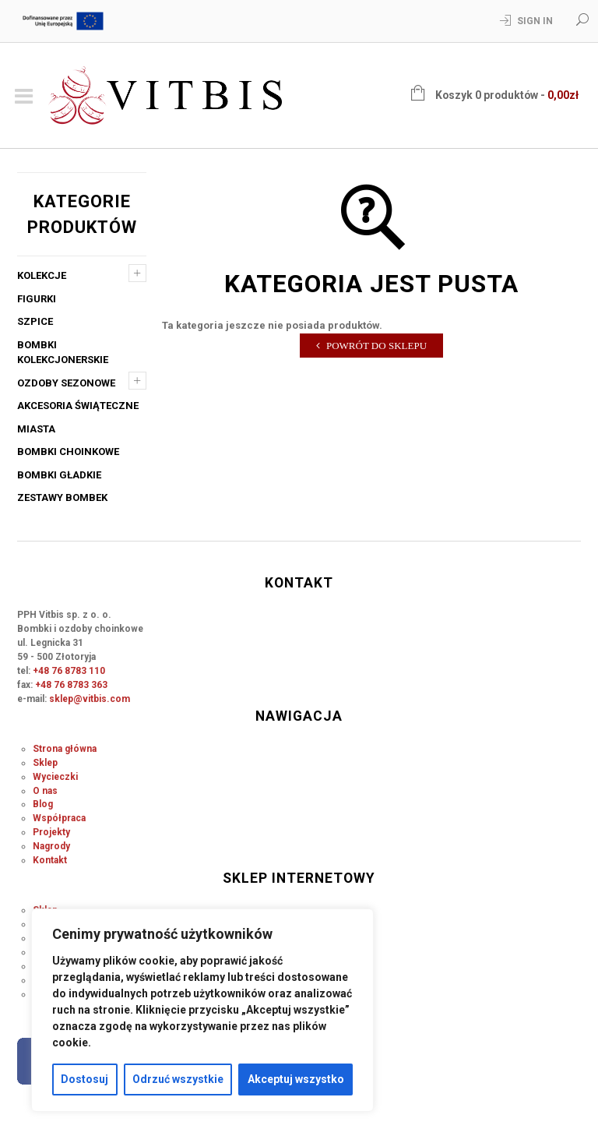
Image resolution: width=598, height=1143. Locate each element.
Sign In (535, 21)
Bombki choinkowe (68, 451)
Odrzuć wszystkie (177, 1079)
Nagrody (51, 846)
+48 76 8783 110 (69, 670)
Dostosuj (84, 1079)
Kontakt (50, 860)
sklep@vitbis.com (89, 698)
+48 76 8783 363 (71, 684)
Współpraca (59, 818)
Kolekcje (41, 275)
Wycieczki (55, 776)
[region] (202, 1010)
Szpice (35, 321)
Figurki (36, 299)
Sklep (45, 762)
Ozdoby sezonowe (66, 383)
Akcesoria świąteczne (78, 405)
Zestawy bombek (62, 497)
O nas (45, 790)
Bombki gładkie (59, 475)
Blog (43, 804)
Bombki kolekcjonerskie (62, 352)
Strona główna (65, 748)
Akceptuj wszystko (296, 1079)
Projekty (51, 832)
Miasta (36, 429)
